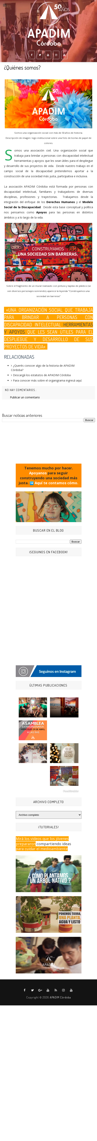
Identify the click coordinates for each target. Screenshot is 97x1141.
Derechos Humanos (60, 202)
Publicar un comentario (25, 397)
